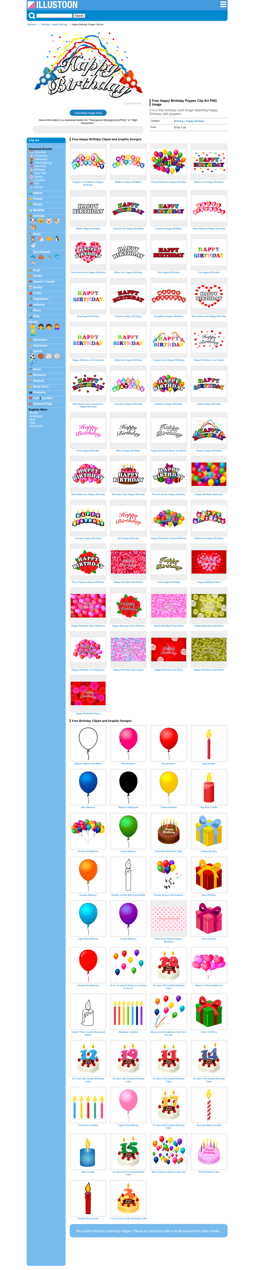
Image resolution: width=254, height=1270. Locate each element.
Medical (38, 380)
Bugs (37, 270)
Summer (39, 180)
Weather (39, 210)
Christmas (41, 155)
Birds (37, 234)
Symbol (47, 398)
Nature (38, 192)
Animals (38, 215)
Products (39, 392)
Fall (36, 183)
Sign (33, 422)
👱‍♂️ (33, 333)
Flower (38, 198)
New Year (40, 173)
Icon (36, 398)
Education (40, 339)
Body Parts (41, 386)
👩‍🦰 (57, 326)
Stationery (40, 345)
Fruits (37, 293)
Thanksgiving (42, 162)
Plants (37, 204)
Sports (38, 351)
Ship (36, 316)
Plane (37, 310)
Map (32, 419)
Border (34, 412)
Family (33, 321)
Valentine (40, 166)
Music (37, 369)
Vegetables (41, 298)
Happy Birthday (60, 24)
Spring (38, 176)
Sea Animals (42, 252)
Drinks (37, 287)
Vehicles (39, 304)
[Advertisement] (188, 63)
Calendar (40, 152)
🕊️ (33, 245)
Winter (38, 187)
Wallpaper (36, 416)
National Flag (42, 403)
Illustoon (32, 24)
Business (39, 375)
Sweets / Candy (44, 281)
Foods (37, 275)
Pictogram (36, 426)
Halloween (41, 159)
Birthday (45, 24)
